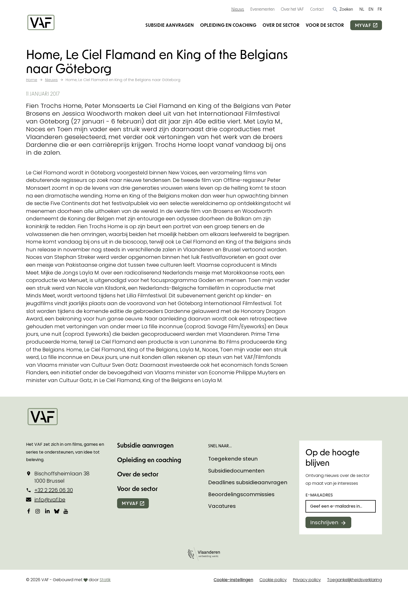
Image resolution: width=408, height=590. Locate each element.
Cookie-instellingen (233, 580)
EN (370, 8)
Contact (317, 8)
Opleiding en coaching (228, 25)
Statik (105, 580)
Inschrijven (324, 522)
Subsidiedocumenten (236, 470)
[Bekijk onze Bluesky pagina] (56, 511)
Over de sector (281, 25)
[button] (342, 9)
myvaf (363, 25)
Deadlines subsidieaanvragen (247, 482)
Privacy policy (307, 580)
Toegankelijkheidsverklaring (354, 580)
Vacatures (222, 506)
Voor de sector (325, 25)
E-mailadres (319, 495)
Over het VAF (292, 8)
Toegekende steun (233, 458)
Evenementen (262, 8)
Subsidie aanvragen (169, 25)
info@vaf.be (49, 499)
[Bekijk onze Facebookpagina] (28, 511)
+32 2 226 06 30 (53, 490)
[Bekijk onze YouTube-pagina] (66, 511)
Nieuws (237, 8)
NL (361, 8)
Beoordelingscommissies (241, 494)
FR (380, 8)
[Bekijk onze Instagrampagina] (38, 511)
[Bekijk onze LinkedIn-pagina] (47, 511)
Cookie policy (273, 580)
